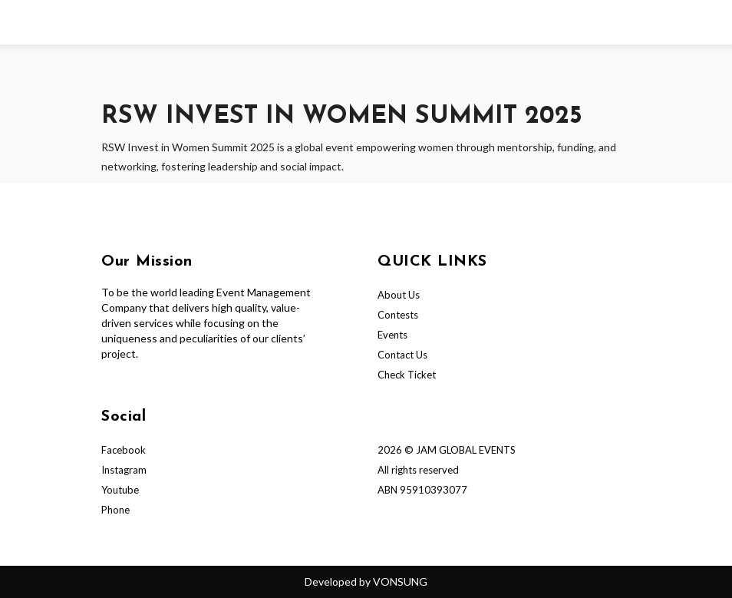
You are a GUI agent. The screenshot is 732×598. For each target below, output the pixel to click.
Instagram (124, 470)
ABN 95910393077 (422, 490)
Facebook (123, 450)
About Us (399, 295)
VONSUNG (400, 581)
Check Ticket (407, 374)
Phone (115, 510)
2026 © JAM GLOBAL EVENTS (447, 450)
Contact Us (402, 355)
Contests (398, 315)
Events (392, 335)
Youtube (120, 490)
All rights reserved (418, 470)
